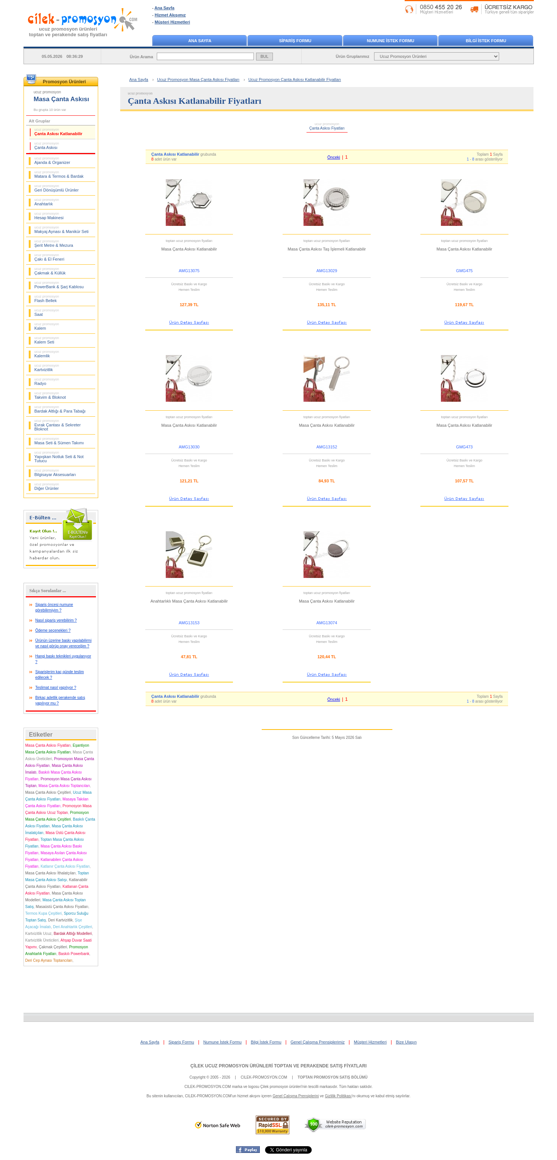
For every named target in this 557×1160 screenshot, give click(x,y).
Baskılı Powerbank (73, 954)
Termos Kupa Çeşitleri (43, 913)
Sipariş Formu (181, 1042)
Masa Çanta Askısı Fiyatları (48, 745)
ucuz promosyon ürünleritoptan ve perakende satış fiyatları (68, 31)
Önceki (333, 157)
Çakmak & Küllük (50, 271)
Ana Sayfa (164, 8)
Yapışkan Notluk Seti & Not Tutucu (59, 457)
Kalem (46, 326)
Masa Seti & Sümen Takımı (59, 441)
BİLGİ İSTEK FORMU (486, 40)
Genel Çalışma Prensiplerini (296, 1096)
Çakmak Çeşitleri (53, 947)
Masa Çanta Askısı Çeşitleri (48, 792)
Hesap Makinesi (48, 216)
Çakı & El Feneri (49, 257)
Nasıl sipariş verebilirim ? (56, 620)
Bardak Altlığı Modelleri (73, 934)
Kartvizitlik (46, 368)
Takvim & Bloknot (50, 395)
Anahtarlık (46, 202)
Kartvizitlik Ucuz (38, 934)
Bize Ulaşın (406, 1042)
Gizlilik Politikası (338, 1096)
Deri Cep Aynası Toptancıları (48, 960)
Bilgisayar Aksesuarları (55, 473)
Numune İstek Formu (222, 1042)
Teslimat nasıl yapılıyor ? (56, 687)
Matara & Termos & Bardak (59, 174)
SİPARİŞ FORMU (295, 40)
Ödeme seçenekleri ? (53, 630)
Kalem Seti (46, 340)
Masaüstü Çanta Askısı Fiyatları (62, 907)
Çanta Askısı (46, 145)
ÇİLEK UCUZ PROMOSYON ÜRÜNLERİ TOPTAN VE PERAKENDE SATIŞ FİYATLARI (278, 1066)
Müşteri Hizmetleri (172, 22)
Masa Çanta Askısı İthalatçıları (50, 873)
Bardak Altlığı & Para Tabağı (59, 409)
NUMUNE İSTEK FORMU (390, 40)
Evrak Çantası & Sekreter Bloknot (57, 425)
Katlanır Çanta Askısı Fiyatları (65, 866)
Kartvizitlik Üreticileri (42, 940)
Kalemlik (46, 354)
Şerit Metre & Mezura (53, 243)
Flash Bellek (46, 299)
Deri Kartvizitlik (60, 920)
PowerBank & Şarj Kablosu (59, 285)
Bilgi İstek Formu (266, 1042)
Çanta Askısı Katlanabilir (58, 132)
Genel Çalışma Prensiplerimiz (317, 1042)
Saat (46, 312)
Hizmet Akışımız (170, 15)
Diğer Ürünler (46, 486)
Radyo (46, 381)
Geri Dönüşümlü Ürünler (56, 188)
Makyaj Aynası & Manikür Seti (61, 230)
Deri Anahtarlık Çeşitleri (72, 927)
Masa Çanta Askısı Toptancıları (64, 786)
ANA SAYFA (199, 40)
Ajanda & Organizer (52, 160)
